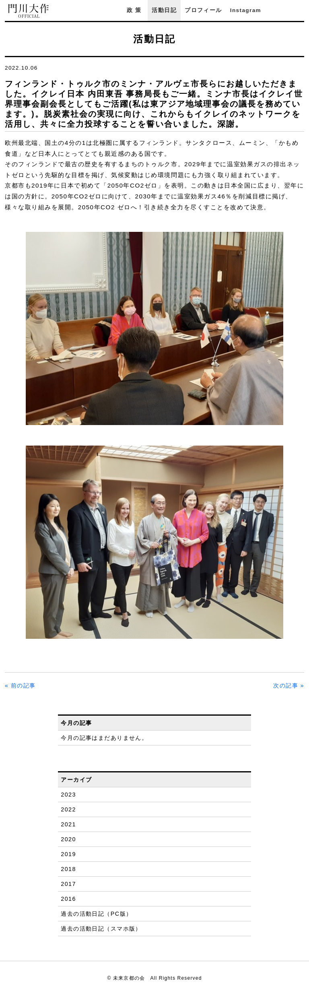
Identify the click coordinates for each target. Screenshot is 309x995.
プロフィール (203, 10)
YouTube (300, 10)
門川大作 (29, 11)
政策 (135, 10)
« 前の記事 (20, 685)
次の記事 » (288, 685)
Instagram (245, 10)
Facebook (278, 10)
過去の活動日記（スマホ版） (101, 928)
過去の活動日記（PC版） (96, 913)
